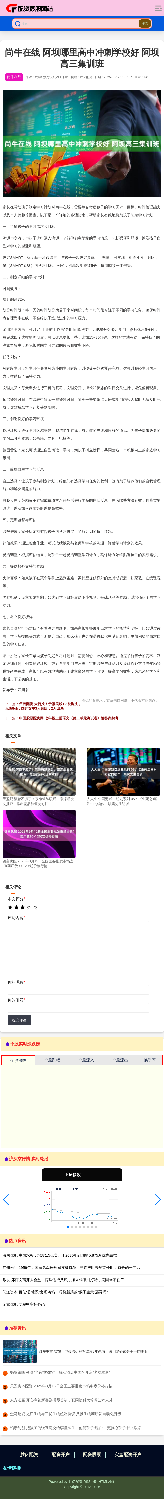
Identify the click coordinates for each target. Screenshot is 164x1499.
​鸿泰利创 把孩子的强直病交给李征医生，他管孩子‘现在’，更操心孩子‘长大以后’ (76, 1428)
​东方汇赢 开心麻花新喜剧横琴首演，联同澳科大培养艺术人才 (61, 1400)
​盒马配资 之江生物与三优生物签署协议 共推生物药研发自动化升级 (65, 1414)
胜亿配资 (29, 1454)
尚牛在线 (14, 77)
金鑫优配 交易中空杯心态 (24, 1304)
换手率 (150, 1060)
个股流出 (120, 1060)
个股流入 (86, 1060)
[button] (6, 1199)
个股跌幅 (52, 1060)
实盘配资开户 (127, 1454)
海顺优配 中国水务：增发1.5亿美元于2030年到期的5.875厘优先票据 (60, 1255)
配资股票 (92, 1454)
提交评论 (19, 1020)
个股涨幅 (18, 1060)
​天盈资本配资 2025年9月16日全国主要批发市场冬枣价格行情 (61, 1386)
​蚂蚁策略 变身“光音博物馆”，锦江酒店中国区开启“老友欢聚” (60, 1372)
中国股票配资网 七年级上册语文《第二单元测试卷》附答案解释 (69, 718)
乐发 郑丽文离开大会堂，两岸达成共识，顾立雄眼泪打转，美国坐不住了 (63, 1280)
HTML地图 (107, 1482)
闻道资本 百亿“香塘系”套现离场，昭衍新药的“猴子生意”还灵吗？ (56, 1292)
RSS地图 (90, 1482)
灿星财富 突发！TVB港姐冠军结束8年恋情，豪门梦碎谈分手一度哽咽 (93, 1351)
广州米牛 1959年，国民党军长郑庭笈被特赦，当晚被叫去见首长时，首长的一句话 (71, 1267)
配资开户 (60, 1454)
